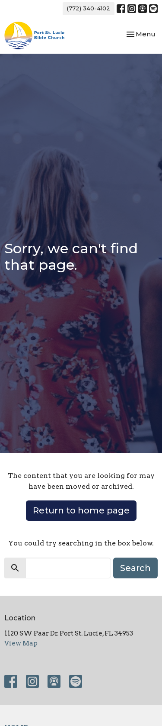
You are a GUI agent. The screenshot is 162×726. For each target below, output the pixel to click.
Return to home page (81, 510)
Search (135, 568)
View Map (21, 643)
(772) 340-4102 (88, 8)
